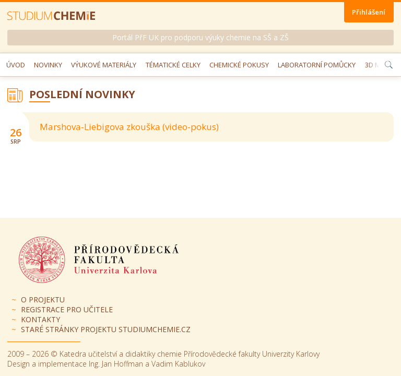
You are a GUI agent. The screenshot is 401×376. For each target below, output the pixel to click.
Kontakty (40, 319)
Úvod (15, 64)
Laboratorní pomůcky (317, 64)
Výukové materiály (103, 64)
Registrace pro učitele (67, 309)
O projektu (43, 299)
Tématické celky (173, 64)
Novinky (48, 64)
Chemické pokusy (239, 64)
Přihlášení (368, 12)
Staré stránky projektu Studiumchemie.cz (106, 329)
